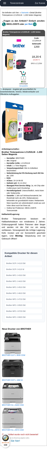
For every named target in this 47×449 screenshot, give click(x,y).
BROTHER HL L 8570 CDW (13, 430)
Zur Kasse (40, 3)
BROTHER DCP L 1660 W (12, 380)
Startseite (25, 13)
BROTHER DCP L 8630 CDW (13, 355)
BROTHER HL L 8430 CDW (13, 405)
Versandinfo (23, 86)
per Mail (28, 24)
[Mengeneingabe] (23, 77)
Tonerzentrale (17, 3)
